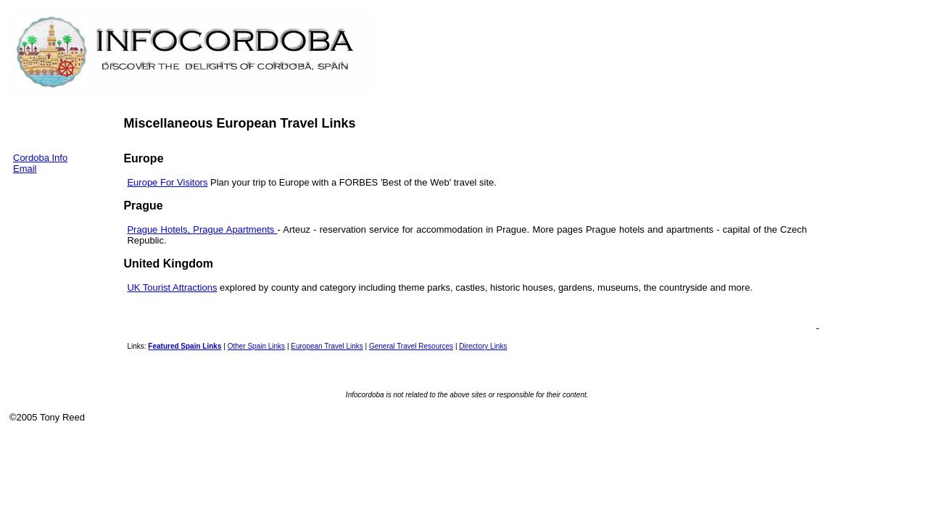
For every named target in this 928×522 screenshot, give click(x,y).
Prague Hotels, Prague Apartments (202, 229)
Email (25, 168)
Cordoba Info (40, 157)
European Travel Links (327, 346)
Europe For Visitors (167, 182)
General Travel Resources (411, 346)
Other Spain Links (257, 346)
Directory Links (483, 346)
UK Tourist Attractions (172, 287)
